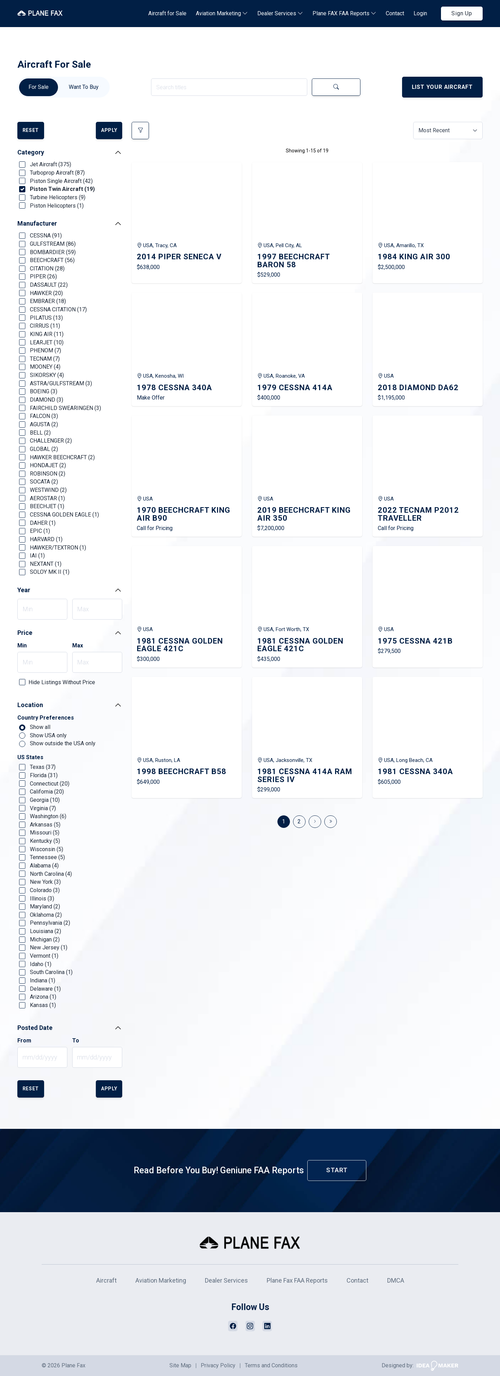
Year (23, 590)
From (24, 1041)
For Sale (38, 87)
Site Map (180, 1365)
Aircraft (106, 1280)
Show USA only (43, 735)
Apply (109, 130)
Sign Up (461, 13)
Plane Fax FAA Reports (297, 1280)
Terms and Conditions (271, 1365)
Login (420, 13)
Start (337, 1170)
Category (30, 152)
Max (77, 646)
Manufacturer (37, 223)
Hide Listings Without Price (61, 682)
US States (30, 757)
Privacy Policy (218, 1365)
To (75, 1041)
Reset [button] (31, 130)
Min (22, 646)
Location (30, 704)
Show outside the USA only (57, 743)
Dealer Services (280, 13)
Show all (34, 727)
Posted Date (34, 1027)
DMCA (395, 1280)
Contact (395, 13)
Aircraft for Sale (167, 13)
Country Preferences (45, 718)
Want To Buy (84, 87)
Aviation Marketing (222, 13)
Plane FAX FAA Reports (344, 13)
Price (24, 632)
